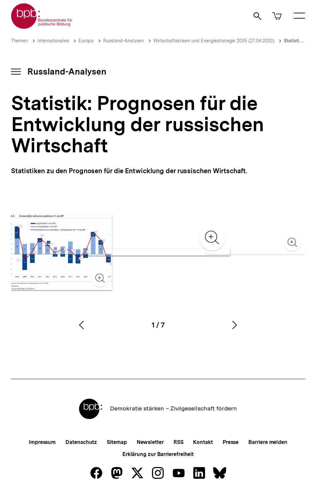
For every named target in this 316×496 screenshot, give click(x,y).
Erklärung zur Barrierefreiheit (158, 454)
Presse (231, 442)
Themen (19, 40)
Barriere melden (267, 442)
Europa (86, 40)
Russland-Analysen (123, 40)
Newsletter (150, 442)
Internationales (53, 40)
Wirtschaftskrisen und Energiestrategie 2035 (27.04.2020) (213, 40)
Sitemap (117, 442)
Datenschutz (81, 442)
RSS (178, 442)
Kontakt (203, 442)
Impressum (42, 442)
